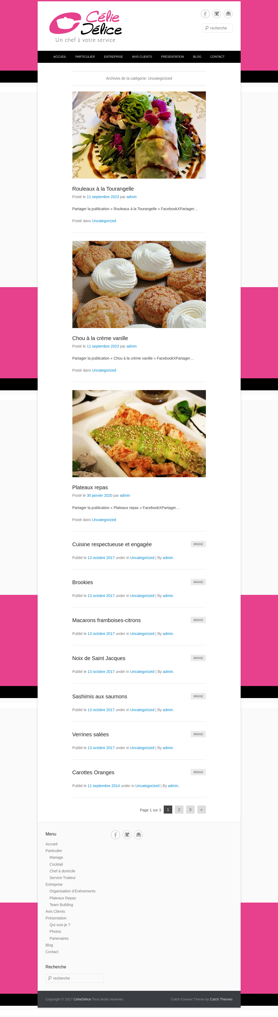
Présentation (172, 56)
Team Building (61, 905)
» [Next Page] (202, 809)
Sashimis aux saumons (99, 696)
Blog (197, 56)
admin (132, 197)
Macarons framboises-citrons (106, 620)
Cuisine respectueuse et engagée (112, 544)
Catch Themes (221, 999)
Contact (217, 56)
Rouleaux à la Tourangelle (103, 189)
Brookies (82, 582)
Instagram (216, 13)
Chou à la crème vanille (100, 338)
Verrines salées (90, 734)
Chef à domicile (63, 871)
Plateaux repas (90, 487)
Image (198, 544)
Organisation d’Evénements (73, 891)
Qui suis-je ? (60, 925)
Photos (55, 931)
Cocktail (56, 864)
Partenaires (59, 938)
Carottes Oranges (93, 772)
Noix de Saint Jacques (99, 658)
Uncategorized (104, 221)
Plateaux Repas (63, 898)
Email (228, 13)
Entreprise (113, 56)
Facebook (205, 13)
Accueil (59, 56)
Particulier (85, 56)
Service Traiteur (63, 878)
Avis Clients (142, 56)
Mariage (56, 857)
